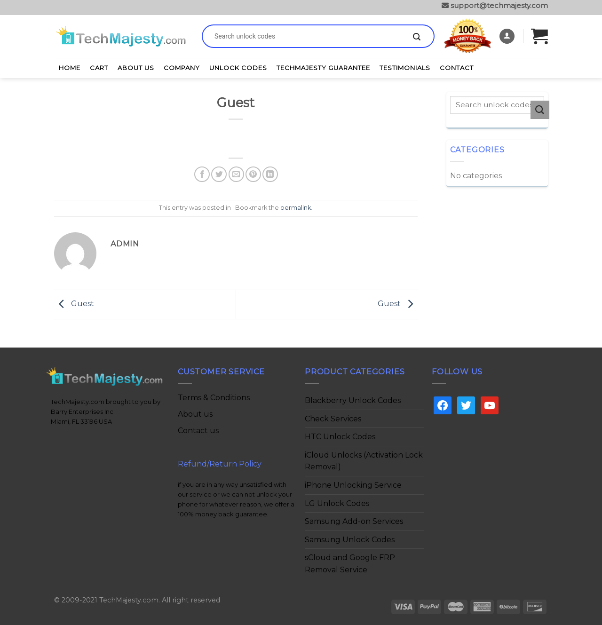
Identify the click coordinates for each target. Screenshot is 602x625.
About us (195, 414)
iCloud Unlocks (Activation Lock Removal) (364, 461)
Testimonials (405, 67)
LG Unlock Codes (337, 503)
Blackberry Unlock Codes (353, 400)
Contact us (198, 430)
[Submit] (417, 37)
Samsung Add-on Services (354, 521)
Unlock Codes (238, 67)
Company (182, 67)
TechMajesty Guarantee (323, 67)
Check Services (333, 418)
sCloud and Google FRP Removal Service (350, 563)
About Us (136, 67)
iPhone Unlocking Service (353, 485)
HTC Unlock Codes (340, 436)
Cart (99, 67)
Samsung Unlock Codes (350, 539)
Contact (457, 67)
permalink (295, 207)
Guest (74, 304)
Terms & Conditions (214, 397)
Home (69, 67)
